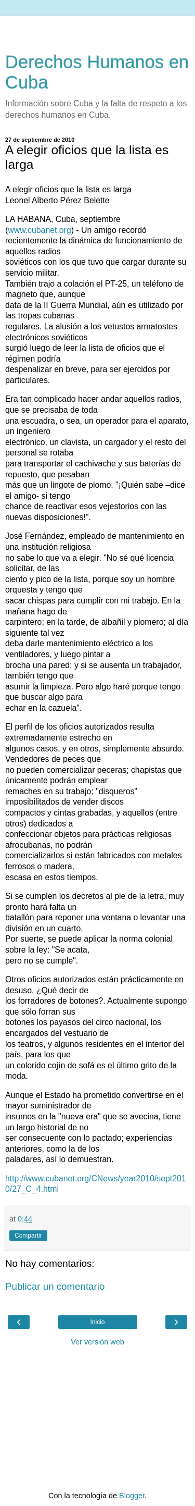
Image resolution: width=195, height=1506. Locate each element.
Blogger (132, 1495)
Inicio (97, 1322)
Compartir (28, 1235)
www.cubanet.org (39, 230)
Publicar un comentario (55, 1286)
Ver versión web (97, 1342)
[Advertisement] (98, 29)
